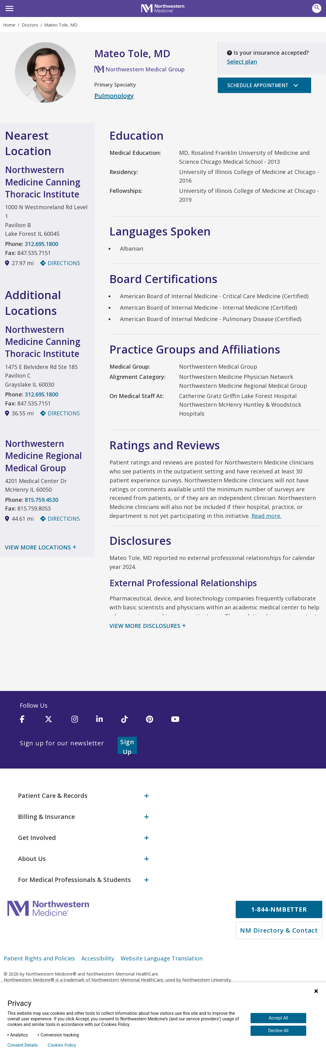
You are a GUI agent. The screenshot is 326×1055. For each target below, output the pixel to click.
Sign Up (134, 743)
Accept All (278, 1017)
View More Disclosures (144, 625)
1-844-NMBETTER (279, 903)
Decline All (278, 1030)
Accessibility (97, 951)
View (40, 548)
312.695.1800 (41, 244)
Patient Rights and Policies (39, 951)
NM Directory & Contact (279, 924)
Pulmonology (114, 95)
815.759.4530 (41, 500)
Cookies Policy (62, 1045)
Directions (60, 263)
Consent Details (22, 1045)
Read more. (266, 515)
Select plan (242, 61)
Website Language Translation (162, 951)
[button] (8, 8)
